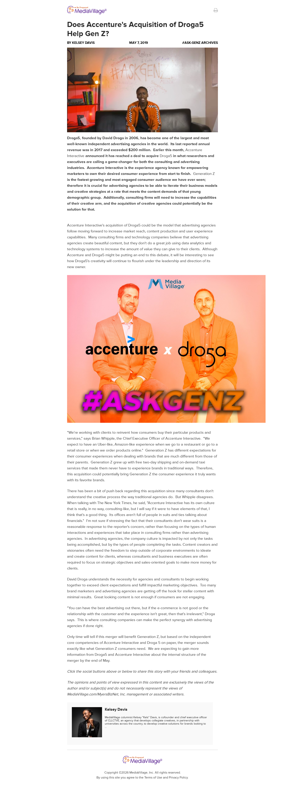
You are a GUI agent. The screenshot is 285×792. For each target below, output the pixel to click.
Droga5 (166, 156)
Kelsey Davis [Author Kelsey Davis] (83, 43)
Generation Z (204, 174)
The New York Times (114, 503)
